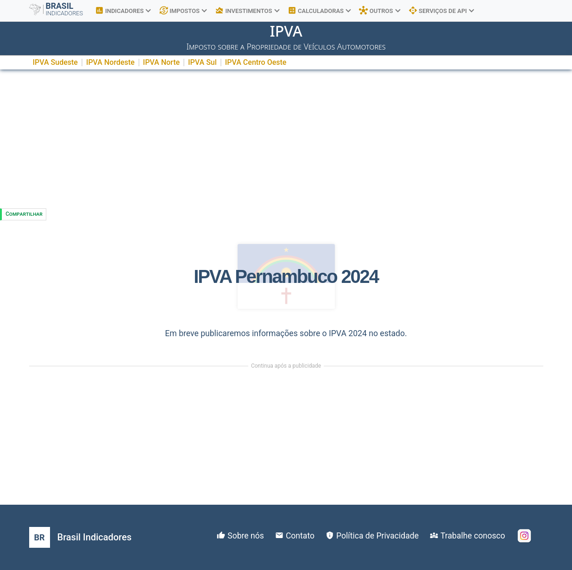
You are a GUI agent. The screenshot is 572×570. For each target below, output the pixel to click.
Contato (300, 535)
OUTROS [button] (379, 10)
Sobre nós (245, 535)
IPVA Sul (202, 62)
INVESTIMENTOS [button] (247, 10)
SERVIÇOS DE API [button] (441, 10)
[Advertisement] (286, 139)
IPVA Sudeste (55, 62)
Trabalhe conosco (472, 535)
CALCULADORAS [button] (319, 10)
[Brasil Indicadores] (80, 537)
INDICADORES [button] (123, 10)
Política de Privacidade (377, 535)
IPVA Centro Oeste (256, 62)
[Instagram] (524, 536)
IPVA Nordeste (110, 62)
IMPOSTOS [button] (183, 10)
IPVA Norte (161, 62)
